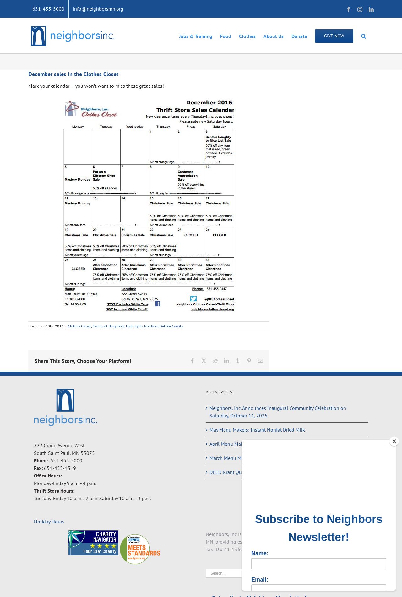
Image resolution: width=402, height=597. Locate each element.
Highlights (134, 326)
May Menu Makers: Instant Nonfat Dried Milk (257, 430)
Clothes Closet (79, 326)
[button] (363, 35)
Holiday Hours (49, 521)
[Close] (394, 441)
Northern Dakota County (163, 326)
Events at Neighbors (108, 326)
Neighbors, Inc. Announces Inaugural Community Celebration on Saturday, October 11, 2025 (277, 412)
